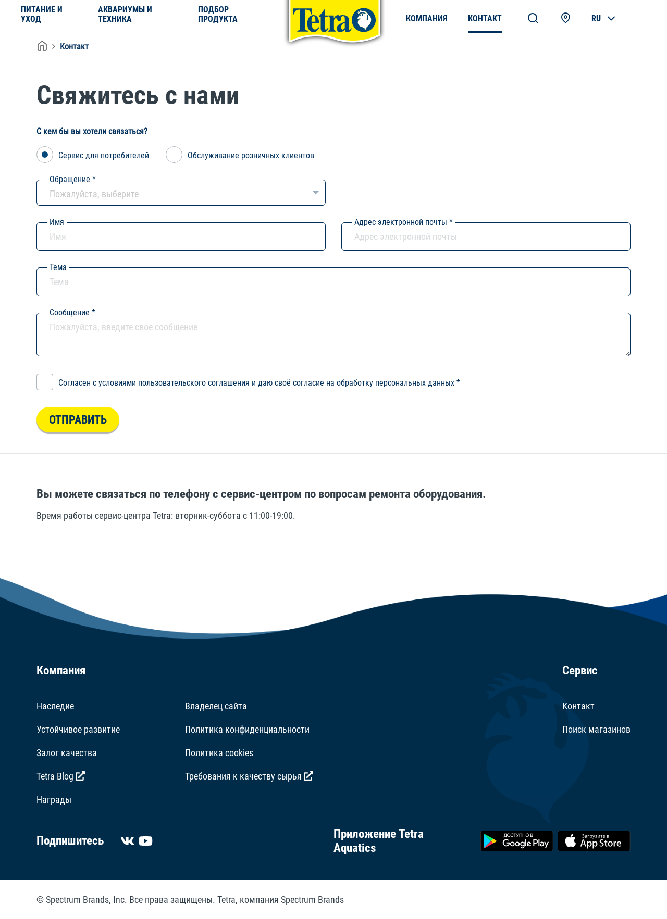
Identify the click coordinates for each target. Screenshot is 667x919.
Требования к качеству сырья (249, 776)
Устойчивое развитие (78, 729)
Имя (57, 222)
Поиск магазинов (596, 729)
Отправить (78, 419)
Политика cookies (219, 752)
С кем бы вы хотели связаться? (91, 131)
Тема (58, 267)
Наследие (55, 705)
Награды (53, 799)
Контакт (74, 47)
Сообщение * (72, 312)
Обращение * (73, 179)
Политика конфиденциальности (247, 729)
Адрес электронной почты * (403, 222)
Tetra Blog (60, 776)
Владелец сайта (216, 705)
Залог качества (66, 752)
